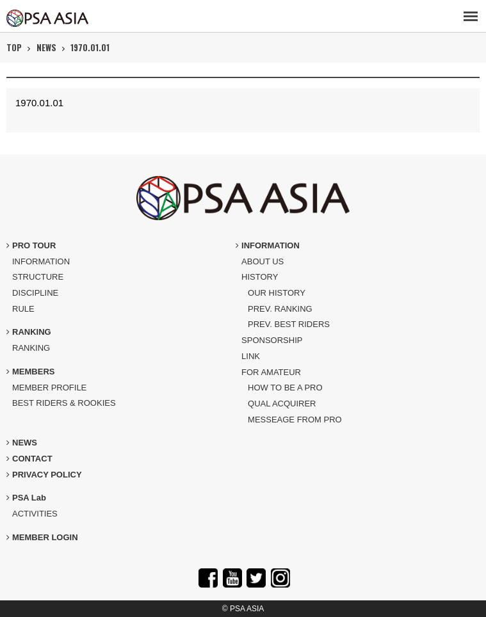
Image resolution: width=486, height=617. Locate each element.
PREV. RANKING (280, 309)
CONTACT (29, 458)
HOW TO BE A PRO (285, 387)
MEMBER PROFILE (49, 387)
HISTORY (259, 277)
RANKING (28, 332)
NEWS (46, 47)
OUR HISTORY (276, 293)
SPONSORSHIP (271, 340)
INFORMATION (41, 261)
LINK (250, 356)
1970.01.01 (89, 47)
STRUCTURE (37, 277)
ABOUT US (262, 261)
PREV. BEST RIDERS (289, 324)
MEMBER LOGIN (42, 537)
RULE (23, 309)
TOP (14, 47)
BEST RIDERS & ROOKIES (64, 403)
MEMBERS (30, 371)
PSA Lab (26, 497)
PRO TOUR (31, 245)
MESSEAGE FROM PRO (295, 419)
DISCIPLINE (35, 293)
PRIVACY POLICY (44, 474)
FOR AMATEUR (271, 372)
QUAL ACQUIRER (282, 403)
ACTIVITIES (35, 513)
